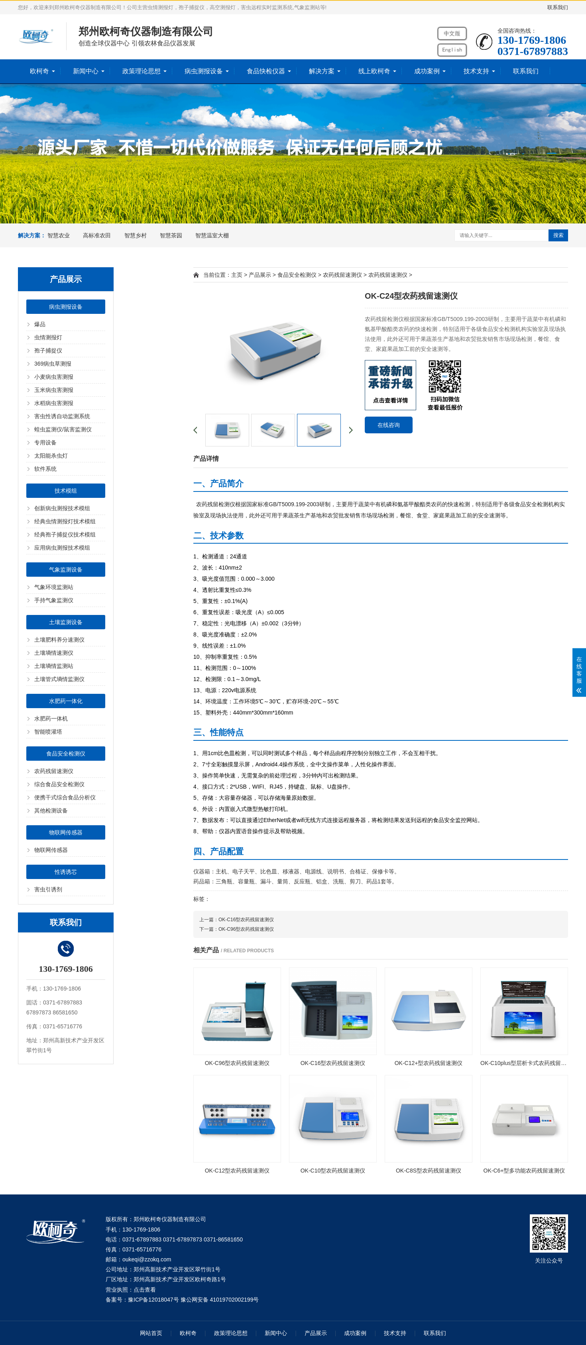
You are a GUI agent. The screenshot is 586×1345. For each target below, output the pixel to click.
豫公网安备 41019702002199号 (220, 1299)
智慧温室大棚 (212, 235)
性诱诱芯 (66, 872)
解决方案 (321, 71)
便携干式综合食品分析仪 (65, 797)
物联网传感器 (66, 832)
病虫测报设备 (204, 71)
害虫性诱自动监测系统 (62, 416)
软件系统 (45, 469)
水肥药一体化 (66, 701)
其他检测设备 (51, 810)
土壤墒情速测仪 (53, 653)
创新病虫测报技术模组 (62, 508)
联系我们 (557, 7)
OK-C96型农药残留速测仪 (246, 929)
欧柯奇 (39, 71)
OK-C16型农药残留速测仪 (246, 919)
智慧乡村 (135, 235)
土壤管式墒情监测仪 (59, 679)
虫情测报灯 (48, 337)
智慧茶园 (171, 235)
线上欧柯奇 (374, 71)
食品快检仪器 (266, 71)
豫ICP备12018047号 (153, 1299)
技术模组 (66, 490)
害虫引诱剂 (48, 889)
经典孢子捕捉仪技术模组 (65, 534)
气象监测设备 (66, 569)
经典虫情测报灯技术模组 (65, 521)
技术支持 (476, 71)
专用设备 (45, 442)
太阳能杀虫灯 (51, 455)
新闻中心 (85, 71)
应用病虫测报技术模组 (62, 547)
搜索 (558, 235)
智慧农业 (58, 235)
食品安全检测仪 (65, 753)
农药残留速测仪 (53, 771)
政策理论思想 (141, 71)
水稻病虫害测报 (53, 403)
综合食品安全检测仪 (59, 784)
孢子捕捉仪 (48, 350)
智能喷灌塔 (48, 731)
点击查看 (145, 1289)
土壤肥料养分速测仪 (59, 639)
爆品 (39, 324)
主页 (236, 275)
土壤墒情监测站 (53, 666)
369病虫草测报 (52, 363)
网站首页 (151, 1333)
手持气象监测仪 (53, 600)
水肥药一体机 (51, 718)
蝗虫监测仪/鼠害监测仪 (63, 429)
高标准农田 (97, 235)
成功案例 (427, 71)
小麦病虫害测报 (53, 377)
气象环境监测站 (53, 587)
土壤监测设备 (66, 622)
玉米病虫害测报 (53, 390)
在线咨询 (389, 425)
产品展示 (260, 275)
